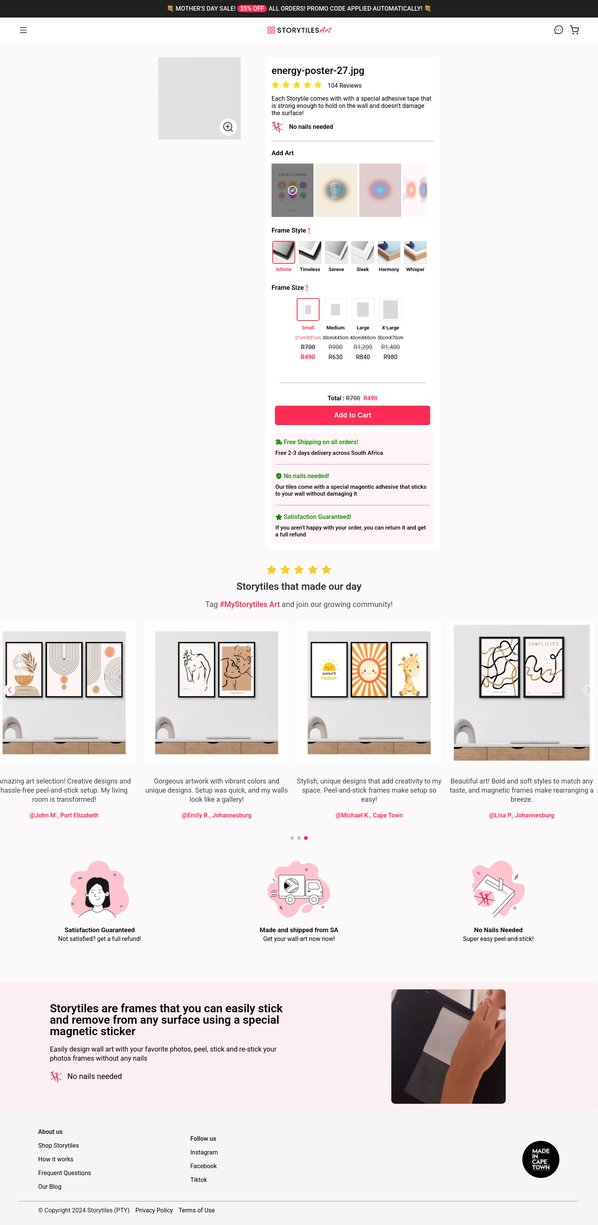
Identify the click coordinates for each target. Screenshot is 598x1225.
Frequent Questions (64, 1173)
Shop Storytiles (58, 1145)
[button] (9, 690)
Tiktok (198, 1179)
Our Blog (49, 1186)
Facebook (203, 1166)
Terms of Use (196, 1210)
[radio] (348, 85)
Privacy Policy (154, 1210)
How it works (56, 1159)
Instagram (204, 1152)
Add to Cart (426, 415)
